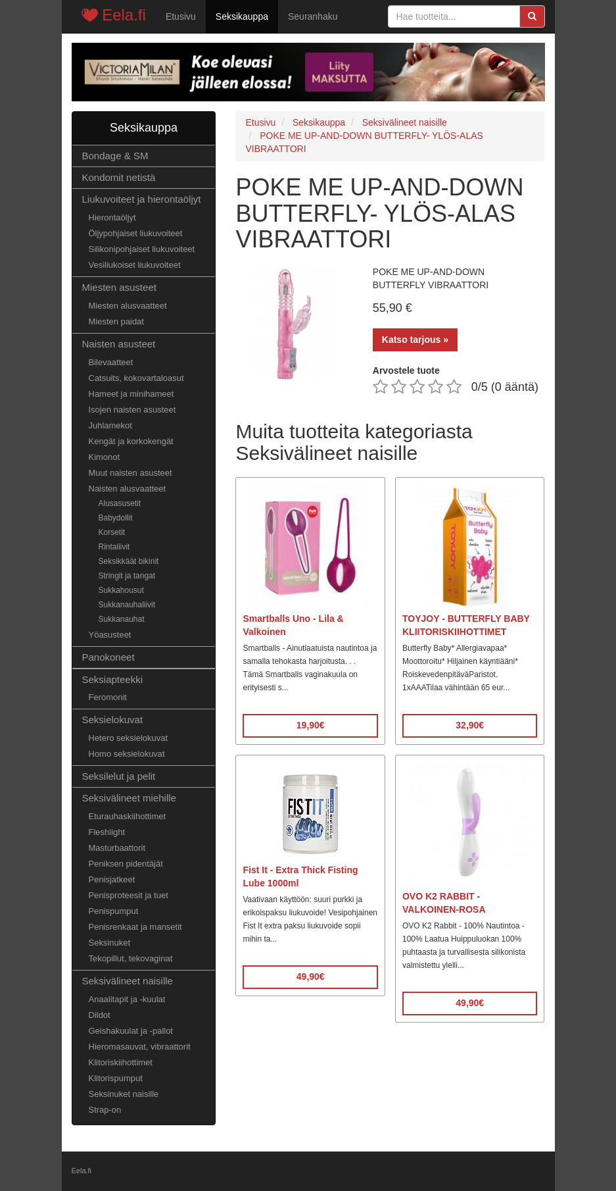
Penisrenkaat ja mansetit (135, 927)
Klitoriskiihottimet (121, 1062)
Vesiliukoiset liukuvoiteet (135, 265)
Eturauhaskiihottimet (127, 816)
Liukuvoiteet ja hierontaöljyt (141, 199)
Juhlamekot (110, 425)
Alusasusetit (120, 503)
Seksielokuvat (112, 719)
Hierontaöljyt (112, 217)
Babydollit (116, 517)
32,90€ (470, 725)
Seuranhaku (313, 16)
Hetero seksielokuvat (128, 738)
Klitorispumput (116, 1078)
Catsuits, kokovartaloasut (136, 378)
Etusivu (181, 16)
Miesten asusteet (119, 287)
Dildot (99, 1015)
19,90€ (310, 725)
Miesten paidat (116, 321)
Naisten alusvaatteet (127, 489)
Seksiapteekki (112, 679)
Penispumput (114, 911)
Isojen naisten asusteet (132, 410)
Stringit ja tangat (127, 575)
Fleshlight (107, 832)
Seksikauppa (242, 16)
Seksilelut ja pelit (119, 776)
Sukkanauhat (122, 619)
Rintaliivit (114, 546)
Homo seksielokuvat (127, 754)
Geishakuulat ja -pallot (131, 1031)
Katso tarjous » (415, 339)
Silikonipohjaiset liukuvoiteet (142, 249)
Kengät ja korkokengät (131, 441)
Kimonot (104, 457)
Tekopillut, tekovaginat (131, 958)
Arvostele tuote (406, 370)
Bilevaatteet (111, 362)
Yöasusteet (110, 635)
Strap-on (105, 1110)
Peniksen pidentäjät (126, 864)
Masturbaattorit (117, 848)
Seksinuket (110, 943)
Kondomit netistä (119, 177)
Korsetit (112, 532)
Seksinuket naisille (124, 1094)
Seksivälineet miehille (129, 797)
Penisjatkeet (112, 879)
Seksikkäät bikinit (129, 561)
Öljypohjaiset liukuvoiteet (136, 233)
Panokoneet (108, 657)
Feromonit (108, 697)
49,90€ (310, 976)
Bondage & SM (115, 155)
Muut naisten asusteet (130, 473)
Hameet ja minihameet (131, 394)
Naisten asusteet (119, 343)
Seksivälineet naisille (127, 980)
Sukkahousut (121, 590)
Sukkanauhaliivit (127, 604)
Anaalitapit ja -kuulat (127, 999)
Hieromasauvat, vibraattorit (140, 1047)
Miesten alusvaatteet (128, 306)
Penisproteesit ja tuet (128, 895)
